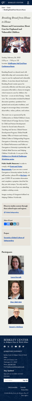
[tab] (16, 267)
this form (23, 175)
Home (3, 7)
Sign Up (25, 380)
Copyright (23, 387)
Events (8, 7)
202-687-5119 (12, 364)
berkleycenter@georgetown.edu (15, 367)
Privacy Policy (24, 390)
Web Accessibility (12, 387)
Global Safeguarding (12, 212)
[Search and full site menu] (28, 2)
